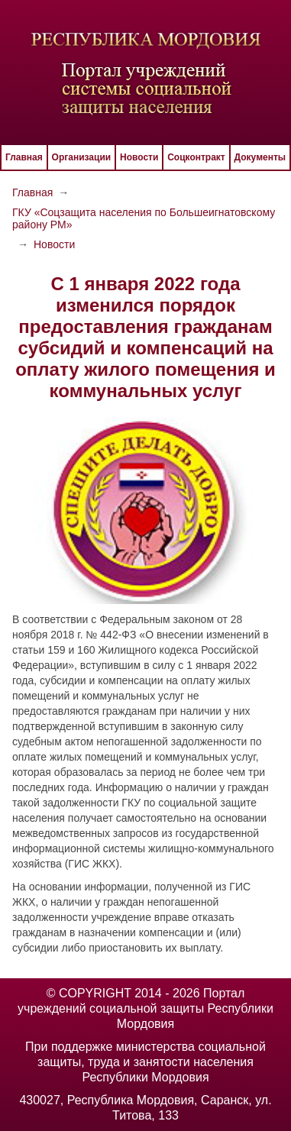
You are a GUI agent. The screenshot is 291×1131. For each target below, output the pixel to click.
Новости (139, 157)
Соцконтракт (196, 157)
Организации (82, 157)
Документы (260, 157)
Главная (24, 157)
